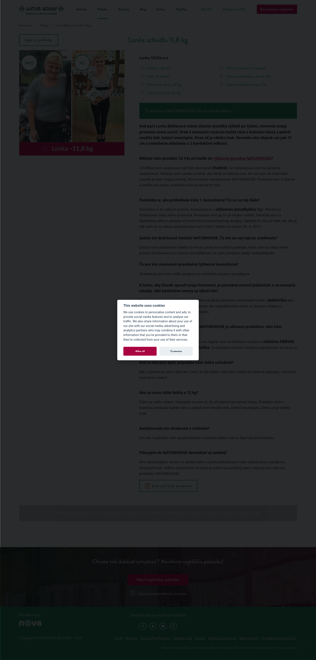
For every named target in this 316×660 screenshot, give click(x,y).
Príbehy (102, 9)
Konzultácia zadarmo (276, 9)
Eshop (161, 9)
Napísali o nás (182, 638)
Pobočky (181, 9)
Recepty (123, 9)
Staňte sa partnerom (222, 638)
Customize (176, 351)
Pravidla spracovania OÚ (278, 638)
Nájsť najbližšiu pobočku (158, 579)
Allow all (140, 351)
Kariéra (200, 638)
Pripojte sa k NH (234, 9)
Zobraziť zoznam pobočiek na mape (158, 593)
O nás (118, 638)
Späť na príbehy (38, 40)
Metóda (81, 9)
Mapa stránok (248, 638)
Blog (143, 9)
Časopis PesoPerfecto (155, 638)
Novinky (131, 638)
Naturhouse (25, 26)
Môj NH (206, 9)
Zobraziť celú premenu (168, 486)
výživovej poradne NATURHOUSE (242, 158)
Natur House (42, 10)
